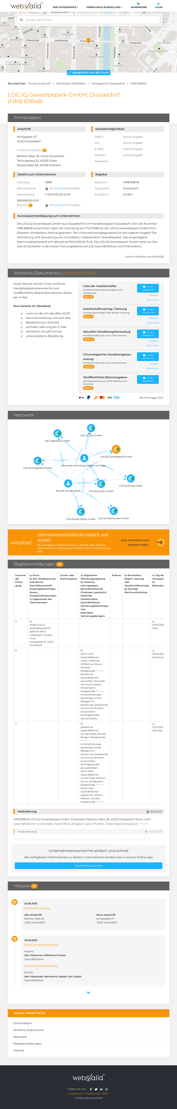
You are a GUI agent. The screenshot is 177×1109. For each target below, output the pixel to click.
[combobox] (88, 20)
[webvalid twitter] (97, 1089)
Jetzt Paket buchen (88, 865)
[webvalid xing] (107, 1089)
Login (159, 6)
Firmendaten (22, 1023)
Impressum (76, 1093)
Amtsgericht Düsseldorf (108, 83)
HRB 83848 (138, 83)
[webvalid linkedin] (102, 1089)
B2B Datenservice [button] (65, 7)
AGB (105, 1093)
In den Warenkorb (148, 288)
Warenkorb (138, 6)
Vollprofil (60, 188)
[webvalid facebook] (91, 1089)
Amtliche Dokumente (28, 1030)
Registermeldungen (27, 1043)
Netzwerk (20, 1036)
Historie (18, 1050)
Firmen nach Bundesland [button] (104, 7)
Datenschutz (92, 1093)
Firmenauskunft (39, 83)
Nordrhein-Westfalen (71, 83)
